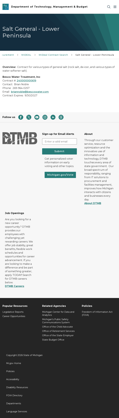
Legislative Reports (12, 312)
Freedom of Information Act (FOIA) (97, 313)
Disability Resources (17, 387)
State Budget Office (53, 339)
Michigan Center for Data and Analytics (58, 313)
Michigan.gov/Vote (60, 174)
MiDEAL (26, 55)
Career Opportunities (13, 316)
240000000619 (26, 80)
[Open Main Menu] (115, 7)
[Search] (109, 7)
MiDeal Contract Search (53, 55)
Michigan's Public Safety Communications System (56, 321)
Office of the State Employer (58, 335)
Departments (13, 403)
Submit (59, 151)
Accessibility (12, 379)
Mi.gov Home (13, 363)
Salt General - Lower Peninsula (94, 55)
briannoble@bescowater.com (30, 91)
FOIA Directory (14, 395)
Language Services (16, 411)
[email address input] (59, 141)
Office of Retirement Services (58, 331)
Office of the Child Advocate (57, 326)
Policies (10, 371)
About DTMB (92, 203)
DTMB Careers (14, 286)
